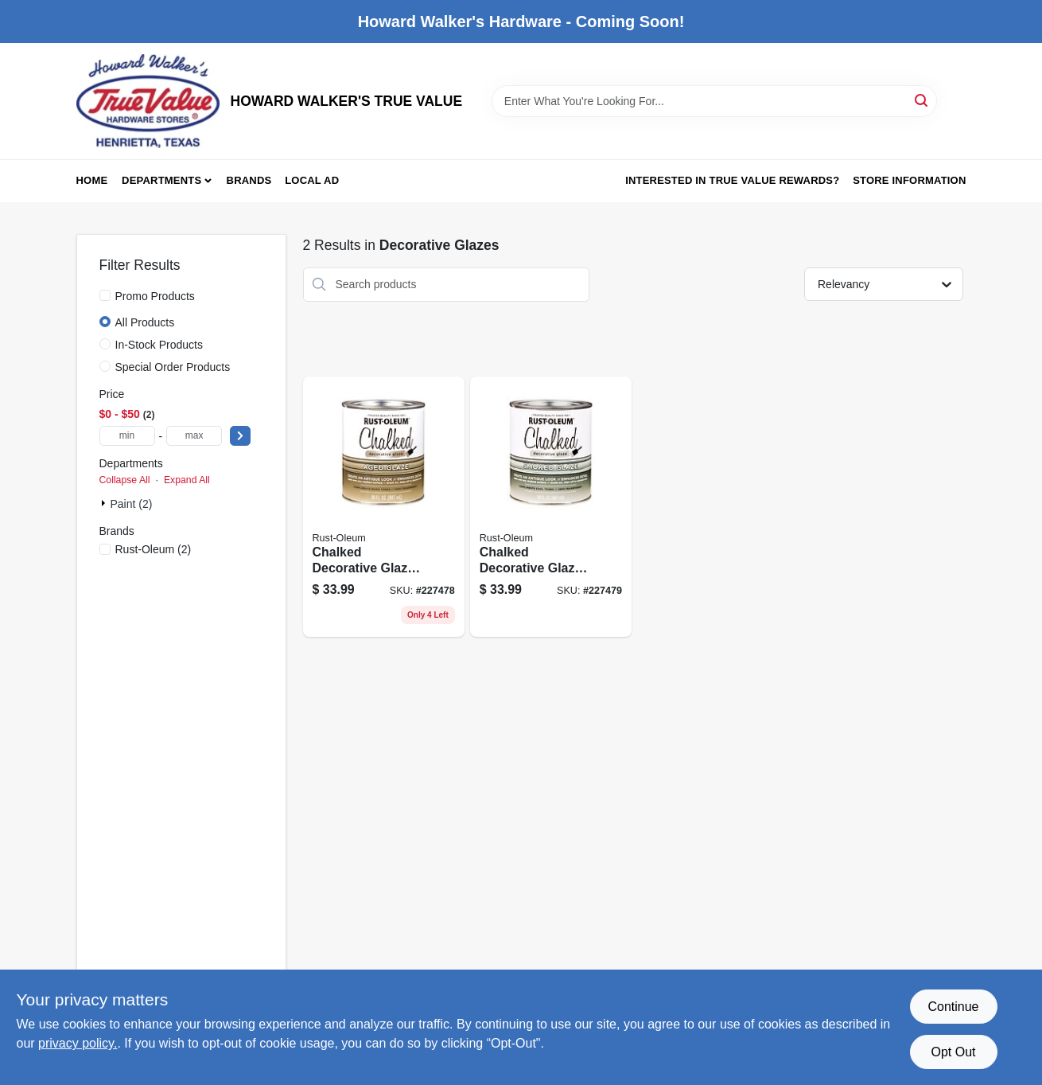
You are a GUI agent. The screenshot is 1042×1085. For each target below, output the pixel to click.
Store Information (909, 180)
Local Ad (312, 180)
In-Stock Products (159, 345)
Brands (249, 180)
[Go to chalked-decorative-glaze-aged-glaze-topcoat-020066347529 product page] (384, 507)
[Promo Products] (105, 295)
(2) (153, 549)
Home (92, 180)
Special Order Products (173, 367)
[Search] (922, 100)
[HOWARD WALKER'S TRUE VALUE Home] (148, 101)
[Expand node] (105, 503)
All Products (145, 322)
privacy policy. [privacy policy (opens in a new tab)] (77, 1043)
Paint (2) (132, 504)
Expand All (187, 480)
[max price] (194, 436)
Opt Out (953, 1052)
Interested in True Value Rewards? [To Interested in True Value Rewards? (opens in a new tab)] (732, 180)
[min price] (127, 436)
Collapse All (124, 480)
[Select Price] (240, 436)
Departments (161, 180)
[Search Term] (714, 101)
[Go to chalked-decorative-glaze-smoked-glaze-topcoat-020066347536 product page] (551, 507)
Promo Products (155, 296)
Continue (952, 1006)
